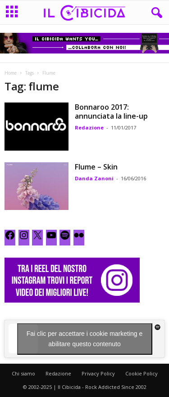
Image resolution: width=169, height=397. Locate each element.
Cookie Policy (141, 373)
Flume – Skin (96, 167)
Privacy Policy (98, 373)
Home (11, 73)
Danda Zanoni (94, 178)
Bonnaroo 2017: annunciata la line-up (111, 111)
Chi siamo (23, 373)
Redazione (89, 127)
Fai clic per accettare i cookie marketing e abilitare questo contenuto (85, 339)
